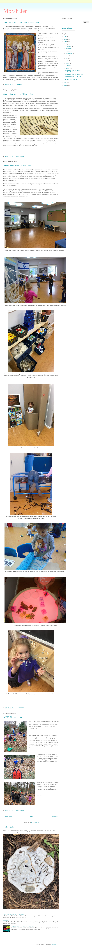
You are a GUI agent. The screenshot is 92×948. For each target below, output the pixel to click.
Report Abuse (67, 28)
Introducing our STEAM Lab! (17, 165)
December (69, 46)
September (69, 53)
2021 (65, 36)
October (68, 51)
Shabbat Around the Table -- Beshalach (21, 22)
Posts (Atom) (35, 822)
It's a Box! (6, 920)
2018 (65, 44)
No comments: (20, 156)
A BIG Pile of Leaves (13, 717)
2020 (65, 39)
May (67, 58)
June (67, 56)
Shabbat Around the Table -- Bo (18, 94)
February (68, 65)
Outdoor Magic (8, 827)
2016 (65, 85)
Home (31, 816)
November (69, 48)
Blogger (54, 944)
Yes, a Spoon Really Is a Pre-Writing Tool (22, 926)
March (68, 63)
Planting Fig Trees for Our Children (14, 914)
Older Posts (54, 816)
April (67, 61)
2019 (65, 41)
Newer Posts (8, 816)
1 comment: (19, 84)
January (68, 68)
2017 (65, 83)
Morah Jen (15, 11)
